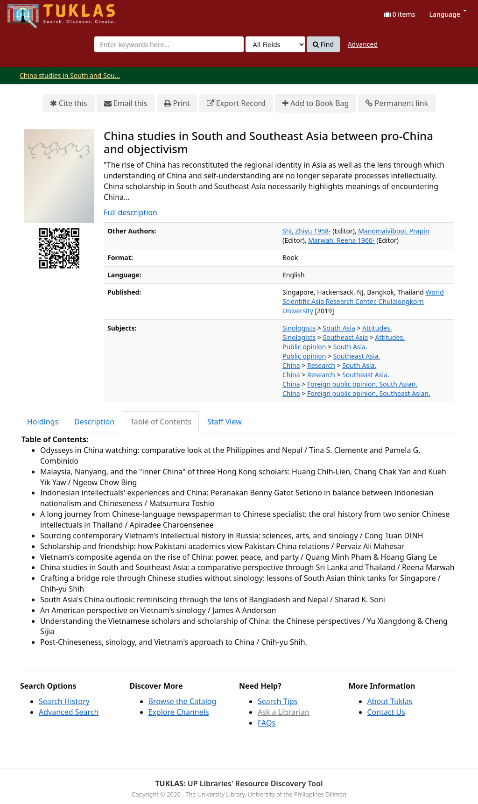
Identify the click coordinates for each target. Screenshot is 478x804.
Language (448, 14)
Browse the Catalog (182, 701)
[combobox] (169, 44)
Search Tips (277, 701)
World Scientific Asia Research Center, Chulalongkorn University (363, 301)
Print (177, 103)
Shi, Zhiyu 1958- (306, 230)
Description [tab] (94, 421)
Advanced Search (68, 712)
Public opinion (304, 346)
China (291, 365)
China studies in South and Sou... (70, 75)
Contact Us (386, 712)
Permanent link (397, 103)
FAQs (266, 723)
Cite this (68, 103)
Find (323, 44)
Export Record (236, 103)
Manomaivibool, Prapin (393, 230)
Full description (130, 212)
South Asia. (350, 346)
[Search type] (275, 44)
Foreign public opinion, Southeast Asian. (368, 393)
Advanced (363, 44)
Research (321, 365)
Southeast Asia (345, 337)
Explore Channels (178, 712)
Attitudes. (377, 328)
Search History (64, 701)
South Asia (339, 328)
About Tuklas (390, 701)
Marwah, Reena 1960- (341, 240)
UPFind (30, 12)
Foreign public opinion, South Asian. (362, 384)
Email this (126, 103)
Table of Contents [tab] (160, 421)
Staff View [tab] (224, 421)
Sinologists (299, 328)
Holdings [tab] (42, 421)
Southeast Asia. (356, 356)
